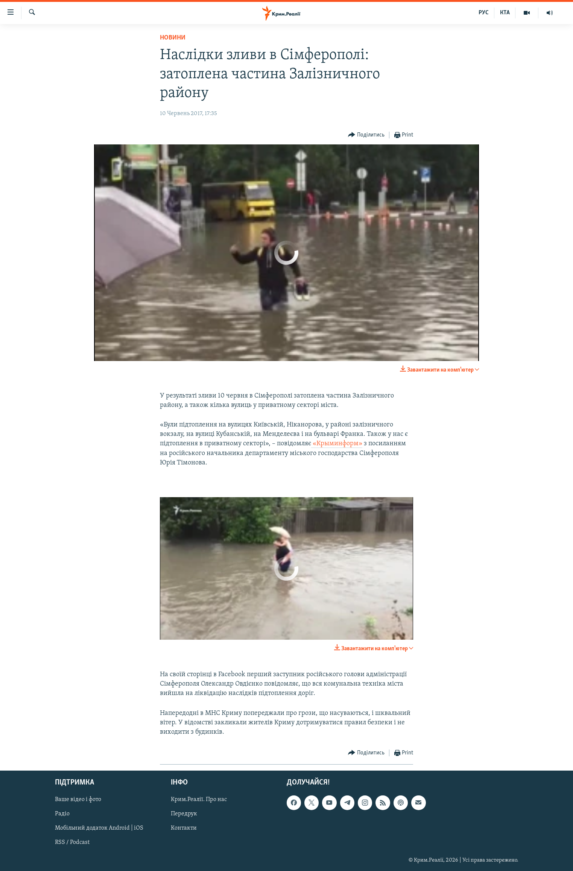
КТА (505, 13)
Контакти (184, 828)
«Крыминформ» (336, 443)
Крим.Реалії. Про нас (199, 800)
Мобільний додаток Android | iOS (99, 828)
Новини (172, 37)
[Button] (366, 135)
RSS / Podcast (72, 843)
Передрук (184, 814)
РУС (484, 13)
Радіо (62, 814)
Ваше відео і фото (78, 800)
